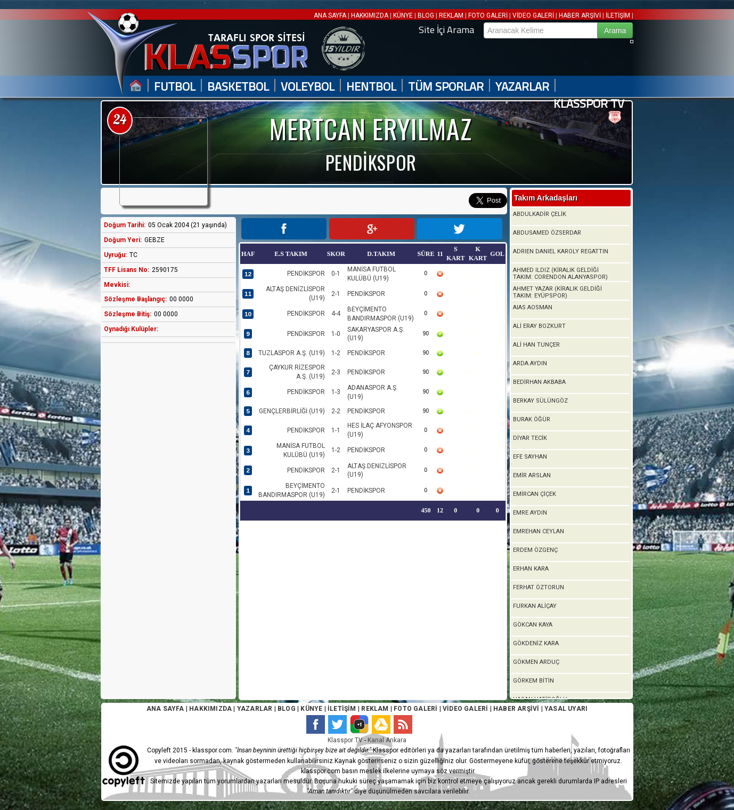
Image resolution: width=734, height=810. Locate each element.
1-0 (335, 334)
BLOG (426, 15)
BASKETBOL (238, 86)
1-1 (335, 430)
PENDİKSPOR (306, 273)
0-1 (335, 273)
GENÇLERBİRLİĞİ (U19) (292, 411)
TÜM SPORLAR (446, 86)
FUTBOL (174, 86)
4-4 (335, 313)
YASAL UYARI (566, 708)
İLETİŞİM (618, 15)
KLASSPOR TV (588, 103)
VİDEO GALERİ (533, 15)
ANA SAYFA (331, 15)
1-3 (335, 392)
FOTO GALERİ (488, 15)
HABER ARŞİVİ (580, 15)
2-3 (335, 372)
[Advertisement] (165, 519)
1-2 (335, 353)
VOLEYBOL (308, 86)
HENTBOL (371, 86)
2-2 (335, 411)
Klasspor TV (345, 740)
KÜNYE (403, 15)
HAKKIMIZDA (369, 15)
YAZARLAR (522, 86)
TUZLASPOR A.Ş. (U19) (291, 353)
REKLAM (451, 15)
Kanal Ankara (387, 740)
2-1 (335, 294)
